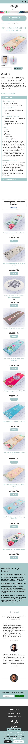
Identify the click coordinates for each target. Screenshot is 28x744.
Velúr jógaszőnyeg (15, 23)
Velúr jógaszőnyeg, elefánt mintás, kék (14, 233)
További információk (17, 738)
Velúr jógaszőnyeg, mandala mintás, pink (14, 391)
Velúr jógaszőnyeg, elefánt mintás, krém (14, 549)
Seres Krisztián (14, 666)
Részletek (14, 241)
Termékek (7, 23)
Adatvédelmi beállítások (14, 729)
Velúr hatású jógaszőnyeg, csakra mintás (14, 328)
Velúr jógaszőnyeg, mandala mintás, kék (14, 421)
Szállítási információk (9, 180)
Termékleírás (7, 98)
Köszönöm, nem (19, 741)
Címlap (2, 23)
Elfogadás (7, 741)
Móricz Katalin (14, 640)
